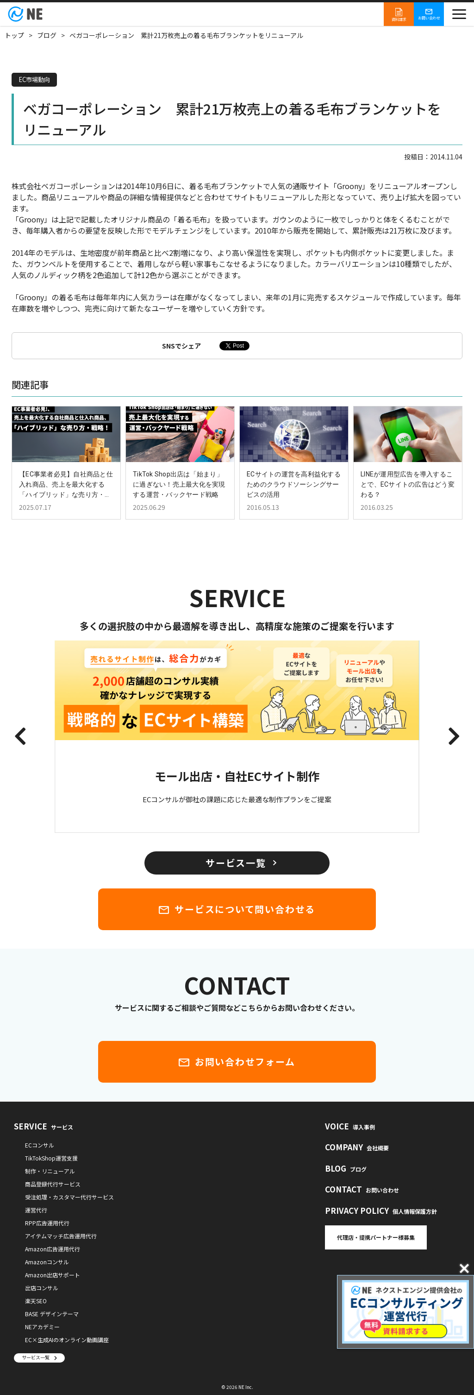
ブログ (46, 35)
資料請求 (399, 14)
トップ (14, 35)
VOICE (350, 1126)
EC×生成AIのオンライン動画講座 (67, 1340)
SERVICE (43, 1126)
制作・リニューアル (50, 1171)
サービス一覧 (36, 1357)
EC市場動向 (36, 79)
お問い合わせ (429, 14)
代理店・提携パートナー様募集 (376, 1237)
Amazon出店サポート (52, 1275)
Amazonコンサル (47, 1262)
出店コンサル (41, 1288)
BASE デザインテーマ (52, 1314)
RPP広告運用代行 (47, 1223)
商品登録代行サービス (53, 1184)
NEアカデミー (42, 1327)
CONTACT (362, 1189)
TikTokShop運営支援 (51, 1158)
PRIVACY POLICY (381, 1210)
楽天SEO (36, 1301)
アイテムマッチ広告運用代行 (61, 1236)
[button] (20, 737)
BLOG (346, 1168)
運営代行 (36, 1210)
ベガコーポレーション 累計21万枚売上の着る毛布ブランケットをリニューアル (186, 35)
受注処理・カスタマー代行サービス (69, 1197)
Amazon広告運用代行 (52, 1249)
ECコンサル (39, 1145)
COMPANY (357, 1147)
